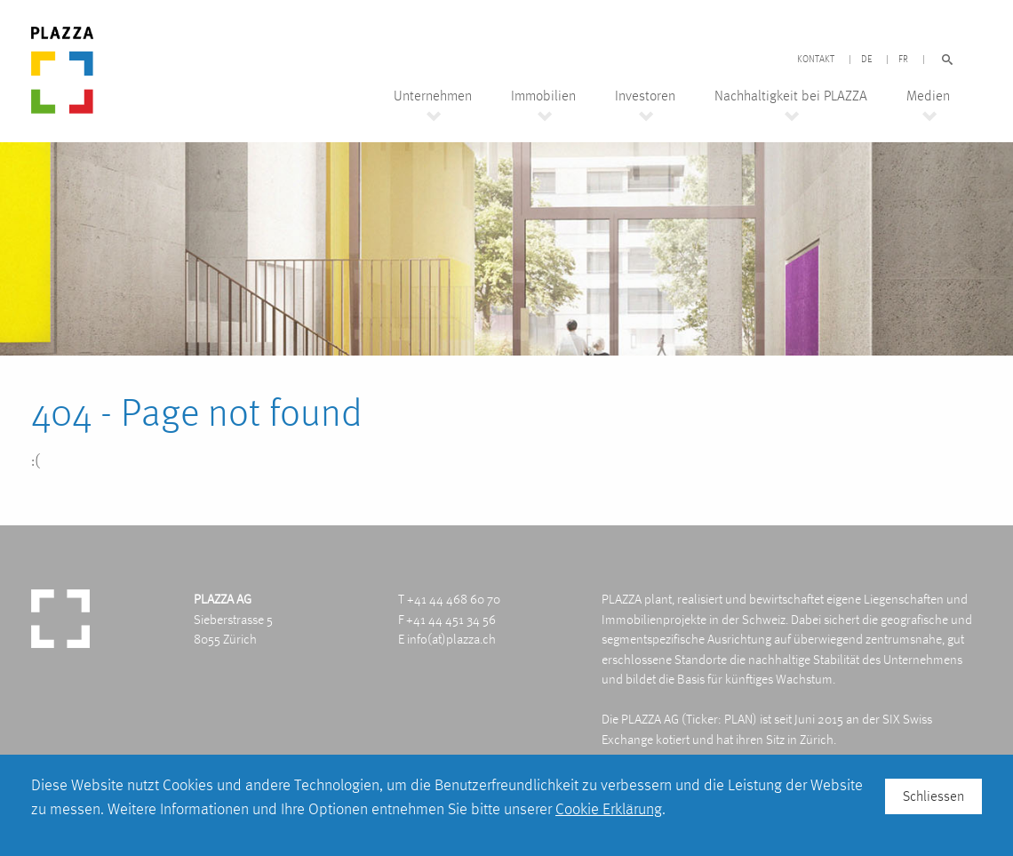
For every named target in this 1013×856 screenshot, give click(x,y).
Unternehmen (433, 96)
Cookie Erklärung (608, 808)
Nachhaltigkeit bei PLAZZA (790, 96)
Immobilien (543, 96)
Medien (928, 96)
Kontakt (815, 59)
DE (866, 59)
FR (903, 59)
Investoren (645, 96)
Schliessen (933, 796)
